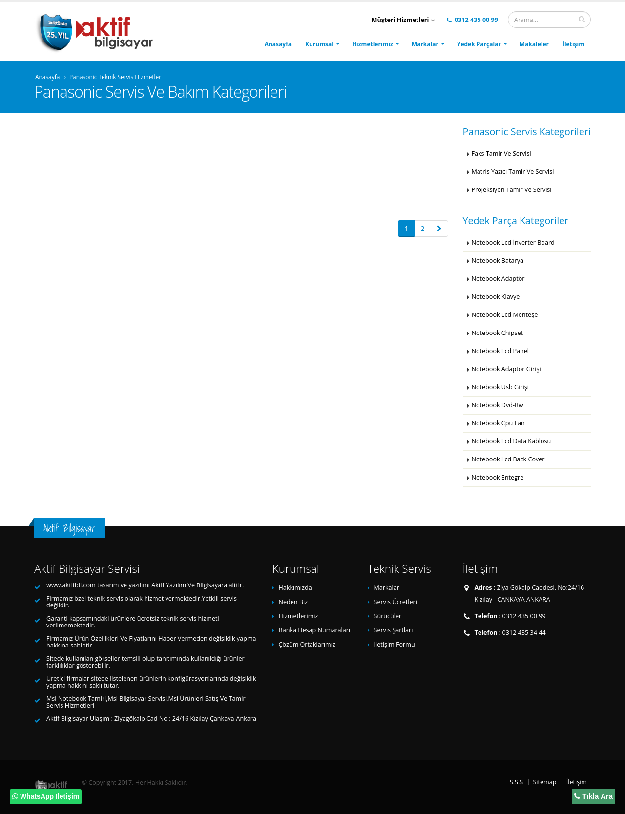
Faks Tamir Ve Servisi (501, 153)
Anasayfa (278, 44)
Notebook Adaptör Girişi (506, 369)
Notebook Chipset (497, 333)
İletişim (573, 44)
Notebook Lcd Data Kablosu (511, 441)
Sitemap (544, 782)
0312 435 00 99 (472, 20)
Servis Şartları (393, 630)
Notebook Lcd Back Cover (508, 459)
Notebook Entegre (498, 477)
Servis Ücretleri (395, 602)
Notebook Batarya (497, 260)
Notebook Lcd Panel (500, 351)
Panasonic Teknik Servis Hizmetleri (116, 77)
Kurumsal (319, 44)
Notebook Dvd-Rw (497, 405)
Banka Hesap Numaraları (315, 630)
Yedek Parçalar (479, 44)
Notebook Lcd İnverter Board (513, 242)
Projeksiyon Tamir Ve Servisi (512, 190)
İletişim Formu (394, 644)
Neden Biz (293, 602)
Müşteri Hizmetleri (403, 20)
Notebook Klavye (496, 296)
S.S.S (516, 782)
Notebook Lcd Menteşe (505, 315)
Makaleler (534, 44)
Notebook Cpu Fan (498, 423)
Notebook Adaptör (498, 278)
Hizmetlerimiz (372, 44)
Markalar (425, 44)
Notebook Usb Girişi (500, 387)
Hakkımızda (295, 588)
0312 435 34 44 (524, 632)
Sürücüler (388, 616)
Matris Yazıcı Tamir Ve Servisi (513, 171)
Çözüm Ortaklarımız (307, 644)
